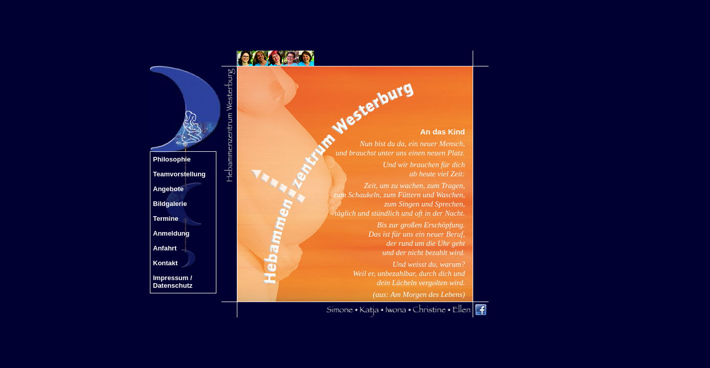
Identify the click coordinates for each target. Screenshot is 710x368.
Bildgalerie (170, 204)
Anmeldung (171, 233)
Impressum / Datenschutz (172, 281)
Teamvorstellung (179, 174)
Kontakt (165, 263)
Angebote (168, 189)
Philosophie (172, 159)
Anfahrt (164, 248)
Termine (166, 218)
